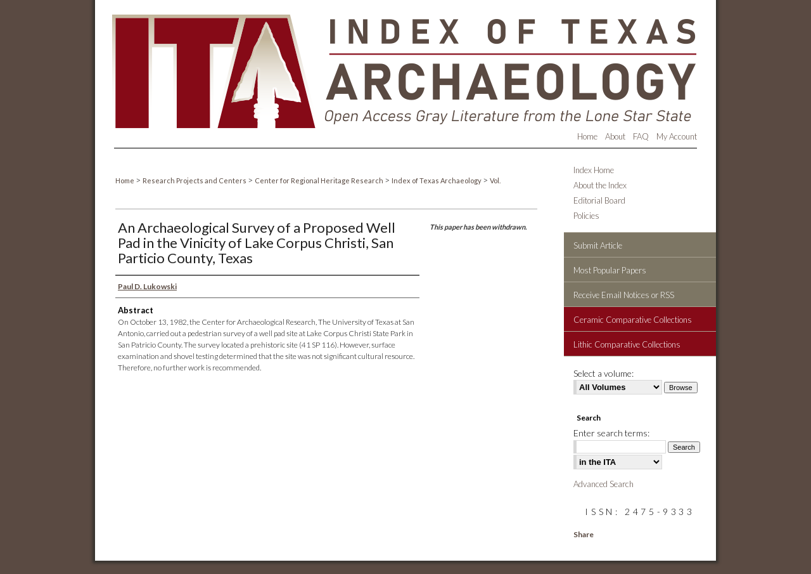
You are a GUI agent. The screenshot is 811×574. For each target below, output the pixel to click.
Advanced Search (603, 484)
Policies (586, 216)
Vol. (495, 180)
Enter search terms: (611, 432)
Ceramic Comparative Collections (632, 320)
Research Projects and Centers (195, 180)
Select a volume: (603, 373)
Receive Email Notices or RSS (623, 295)
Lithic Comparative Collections (626, 344)
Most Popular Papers (609, 270)
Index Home (593, 170)
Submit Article (597, 245)
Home (125, 180)
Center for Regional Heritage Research (320, 180)
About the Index (600, 185)
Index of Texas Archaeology (437, 180)
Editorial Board (599, 200)
